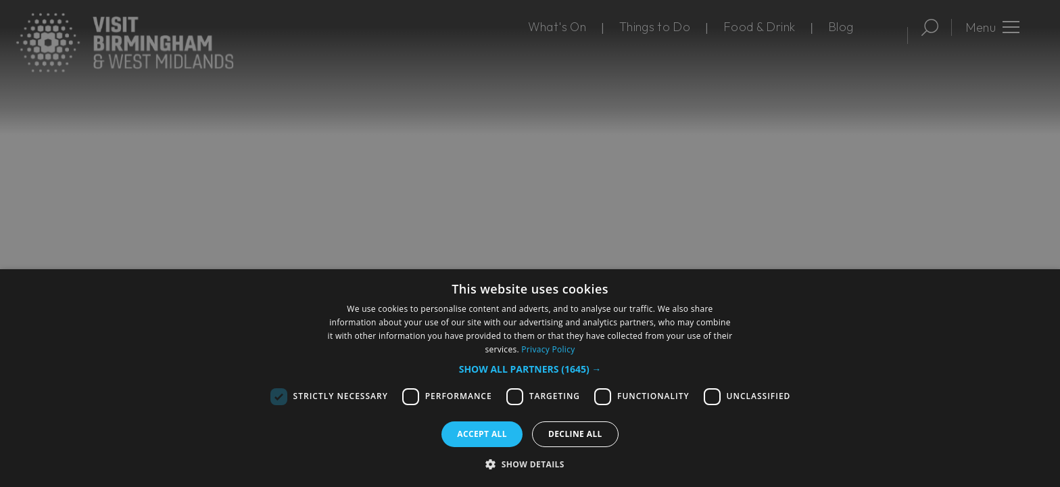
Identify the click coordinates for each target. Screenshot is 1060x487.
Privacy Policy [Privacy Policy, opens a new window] (548, 349)
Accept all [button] (482, 434)
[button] (530, 369)
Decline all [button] (575, 434)
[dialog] (530, 378)
